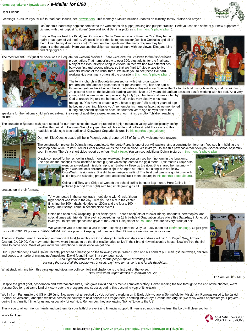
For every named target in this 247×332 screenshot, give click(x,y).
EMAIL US (178, 329)
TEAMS (146, 329)
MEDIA (96, 329)
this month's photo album (154, 29)
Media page (119, 151)
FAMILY (119, 329)
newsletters (37, 4)
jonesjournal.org (14, 4)
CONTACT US (161, 329)
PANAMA (107, 329)
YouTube (146, 221)
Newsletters (87, 19)
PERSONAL (133, 329)
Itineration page (179, 227)
